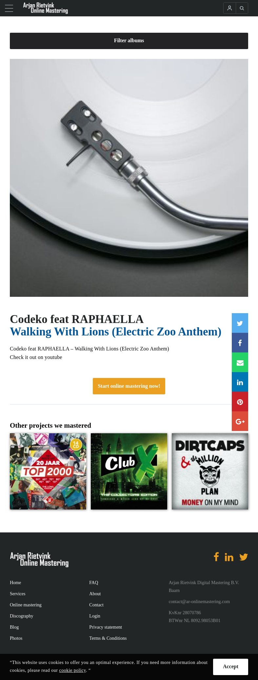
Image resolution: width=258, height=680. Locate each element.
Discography (21, 616)
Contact (96, 604)
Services (17, 593)
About (95, 593)
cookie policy (72, 670)
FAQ (93, 582)
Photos (16, 638)
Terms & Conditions (108, 638)
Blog (14, 627)
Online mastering (26, 604)
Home (15, 582)
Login (94, 616)
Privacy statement (105, 627)
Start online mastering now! (129, 386)
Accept (230, 666)
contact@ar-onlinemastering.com (199, 601)
